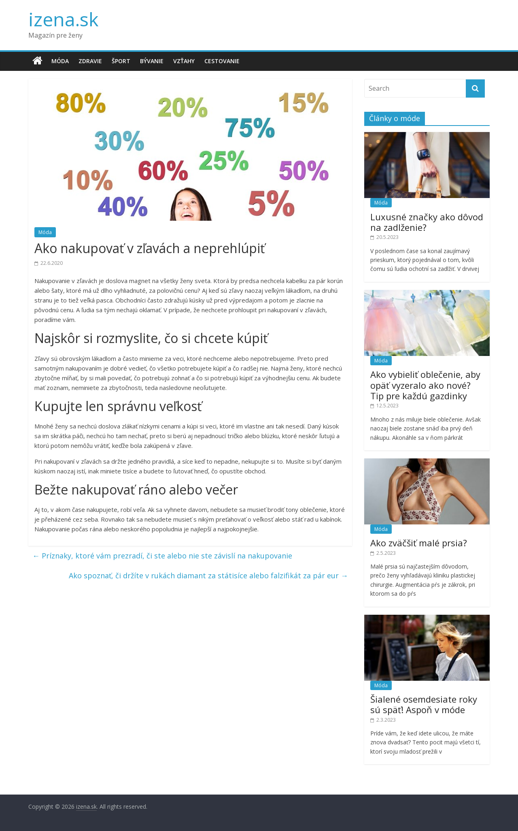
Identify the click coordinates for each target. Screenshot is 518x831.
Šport (121, 61)
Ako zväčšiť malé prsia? (418, 543)
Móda (60, 61)
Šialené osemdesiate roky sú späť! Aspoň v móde (423, 704)
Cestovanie (222, 61)
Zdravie (90, 61)
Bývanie (151, 61)
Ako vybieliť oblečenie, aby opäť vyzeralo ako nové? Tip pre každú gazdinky (425, 385)
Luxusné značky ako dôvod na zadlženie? (426, 222)
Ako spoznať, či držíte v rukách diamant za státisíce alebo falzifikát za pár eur (208, 575)
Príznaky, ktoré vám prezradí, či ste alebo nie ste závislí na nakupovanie (162, 555)
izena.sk (63, 19)
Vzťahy (184, 61)
